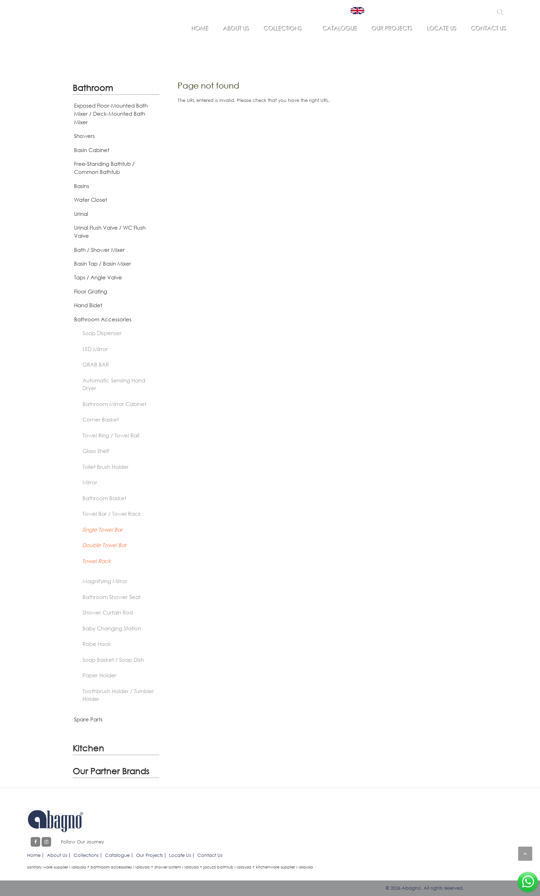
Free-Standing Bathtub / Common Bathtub (104, 168)
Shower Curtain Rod (107, 612)
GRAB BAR (95, 364)
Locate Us (441, 28)
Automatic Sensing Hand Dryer (113, 384)
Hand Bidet (88, 305)
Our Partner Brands (111, 771)
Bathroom (93, 88)
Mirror (89, 482)
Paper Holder (99, 675)
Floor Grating (90, 291)
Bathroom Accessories (102, 319)
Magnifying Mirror (104, 581)
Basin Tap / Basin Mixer (102, 263)
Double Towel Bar (104, 545)
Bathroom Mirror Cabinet (114, 404)
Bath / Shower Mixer (99, 250)
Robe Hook (96, 644)
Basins (81, 186)
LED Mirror (95, 349)
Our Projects (391, 28)
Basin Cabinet (91, 150)
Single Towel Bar (102, 529)
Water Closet (90, 199)
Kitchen (88, 748)
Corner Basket (100, 419)
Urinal (81, 214)
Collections (282, 28)
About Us (236, 28)
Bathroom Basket (104, 498)
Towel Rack (96, 561)
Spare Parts (88, 719)
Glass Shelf (95, 451)
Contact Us (488, 28)
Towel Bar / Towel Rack (111, 513)
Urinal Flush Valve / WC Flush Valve (110, 231)
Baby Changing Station (111, 628)
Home (199, 28)
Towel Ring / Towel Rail (110, 435)
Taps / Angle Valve (98, 277)
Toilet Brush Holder (105, 467)
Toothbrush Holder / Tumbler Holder (118, 695)
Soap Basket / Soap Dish (113, 659)
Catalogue (339, 28)
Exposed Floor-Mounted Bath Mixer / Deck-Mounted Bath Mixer (111, 113)
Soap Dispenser (102, 333)
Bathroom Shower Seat (111, 597)
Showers (84, 136)
